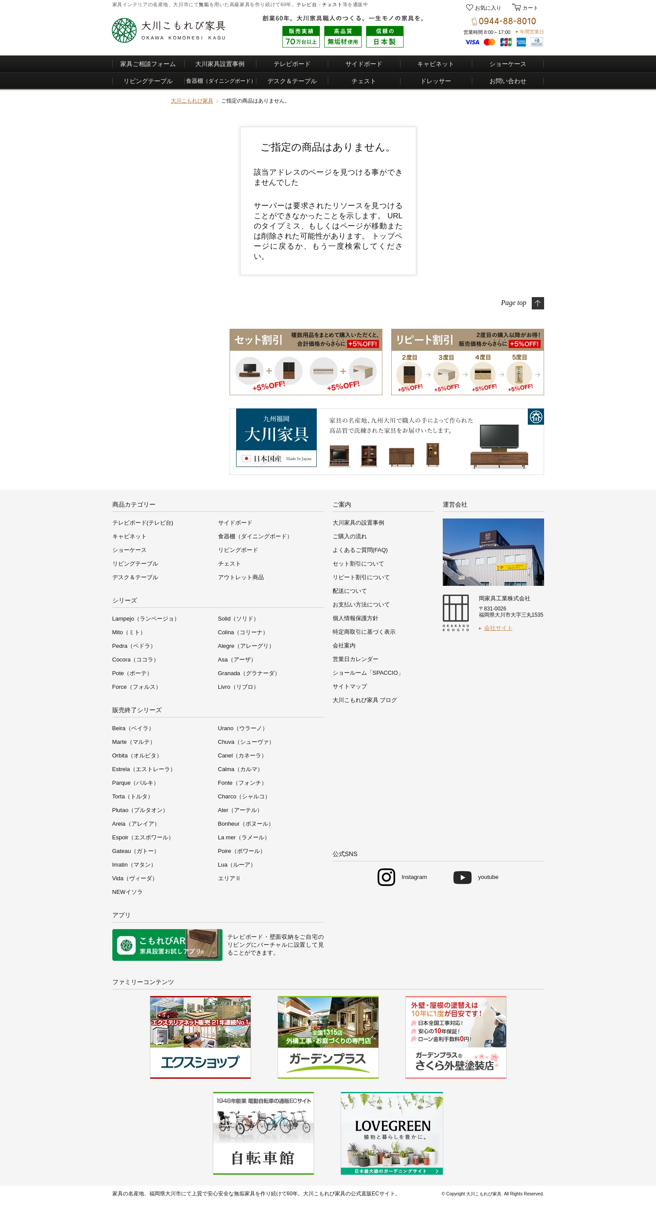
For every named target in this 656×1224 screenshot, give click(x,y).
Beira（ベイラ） (133, 728)
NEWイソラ (127, 892)
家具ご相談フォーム (148, 63)
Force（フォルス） (136, 687)
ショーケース (507, 63)
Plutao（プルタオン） (140, 810)
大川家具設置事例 (220, 63)
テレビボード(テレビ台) (143, 522)
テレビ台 (306, 4)
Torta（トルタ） (133, 796)
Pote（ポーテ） (132, 673)
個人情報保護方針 (355, 618)
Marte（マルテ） (134, 742)
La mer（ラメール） (244, 837)
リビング (239, 944)
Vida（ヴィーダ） (135, 878)
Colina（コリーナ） (243, 632)
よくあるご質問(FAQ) (360, 550)
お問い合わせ (507, 81)
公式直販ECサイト (373, 1194)
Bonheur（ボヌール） (246, 823)
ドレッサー (435, 81)
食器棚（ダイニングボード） (255, 536)
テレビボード (292, 63)
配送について (350, 591)
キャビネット (435, 63)
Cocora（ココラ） (135, 659)
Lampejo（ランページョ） (146, 618)
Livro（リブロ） (238, 687)
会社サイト (498, 628)
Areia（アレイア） (136, 823)
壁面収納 (282, 937)
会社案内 (344, 645)
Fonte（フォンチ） (242, 782)
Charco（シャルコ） (244, 796)
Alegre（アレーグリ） (246, 646)
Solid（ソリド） (238, 618)
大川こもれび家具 (192, 101)
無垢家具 (244, 1194)
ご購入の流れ (350, 536)
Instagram (414, 877)
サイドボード (363, 63)
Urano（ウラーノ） (243, 728)
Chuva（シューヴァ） (246, 742)
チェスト (332, 4)
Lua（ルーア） (237, 864)
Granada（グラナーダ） (249, 673)
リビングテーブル (148, 81)
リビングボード (238, 550)
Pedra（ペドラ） (134, 646)
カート (529, 8)
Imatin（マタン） (134, 864)
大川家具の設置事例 (358, 522)
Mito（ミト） (129, 632)
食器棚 (221, 80)
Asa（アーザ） (237, 659)
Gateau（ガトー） (136, 851)
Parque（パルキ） (135, 782)
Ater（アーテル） (240, 810)
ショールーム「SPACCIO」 (368, 672)
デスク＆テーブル (292, 81)
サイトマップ (350, 686)
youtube (488, 877)
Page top (513, 302)
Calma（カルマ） (240, 769)
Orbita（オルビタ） (137, 755)
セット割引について (358, 563)
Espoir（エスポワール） (143, 837)
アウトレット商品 (241, 577)
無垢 (204, 4)
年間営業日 (532, 31)
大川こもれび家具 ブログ (365, 700)
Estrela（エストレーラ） (144, 769)
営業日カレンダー (355, 659)
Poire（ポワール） (242, 851)
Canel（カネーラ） (242, 755)
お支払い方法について (361, 604)
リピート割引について (361, 577)
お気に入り (488, 8)
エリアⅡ (229, 878)
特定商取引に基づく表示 (364, 632)
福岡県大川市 (165, 1194)
